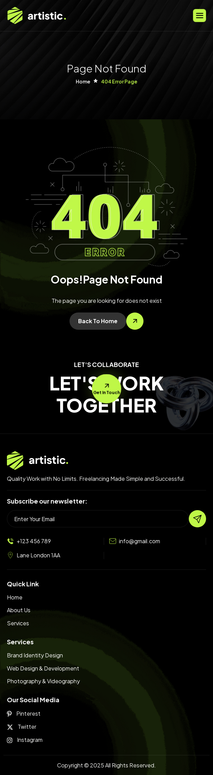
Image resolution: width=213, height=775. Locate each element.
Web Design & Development (43, 668)
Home (14, 597)
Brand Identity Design (35, 655)
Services (18, 623)
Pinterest (23, 713)
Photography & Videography (43, 681)
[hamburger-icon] (199, 15)
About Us (18, 610)
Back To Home (98, 321)
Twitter (21, 727)
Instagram (25, 740)
